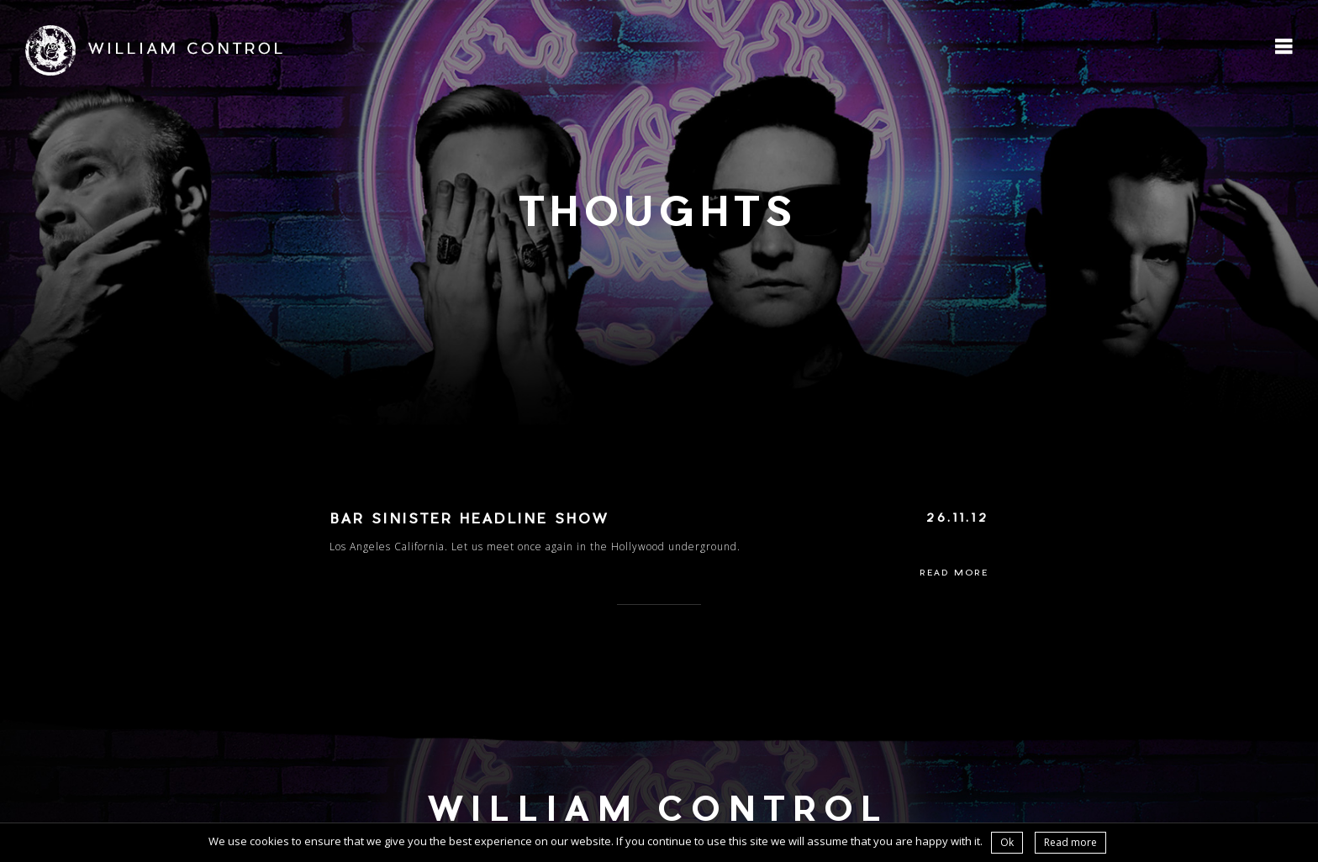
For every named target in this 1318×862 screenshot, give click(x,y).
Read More (954, 574)
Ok (1007, 842)
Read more (1070, 842)
